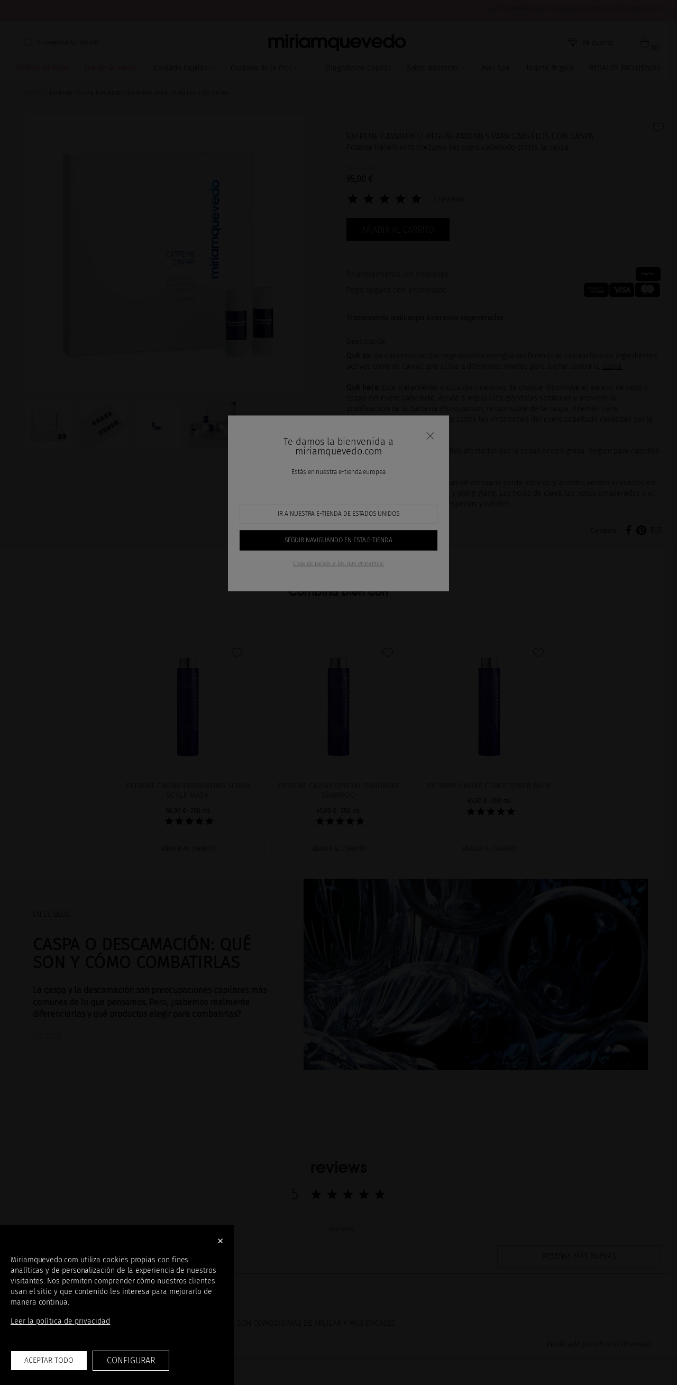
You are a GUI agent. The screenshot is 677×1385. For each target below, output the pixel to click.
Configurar (130, 1360)
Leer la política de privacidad (60, 1321)
